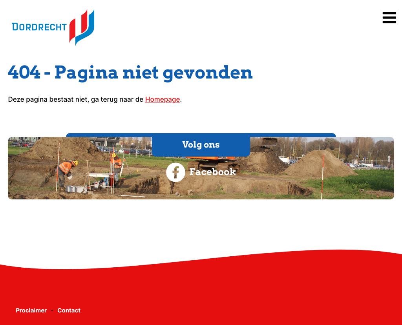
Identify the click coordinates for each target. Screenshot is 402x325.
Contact (68, 310)
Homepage (162, 100)
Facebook (201, 172)
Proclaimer (31, 310)
